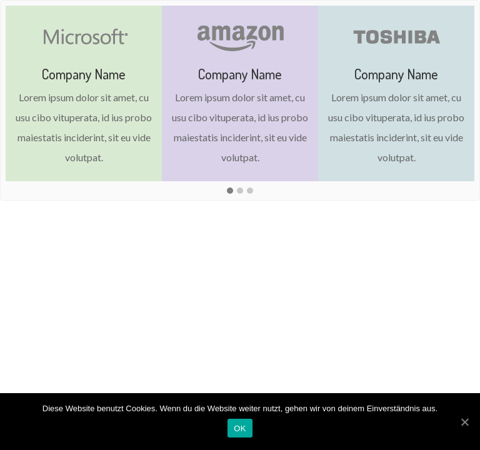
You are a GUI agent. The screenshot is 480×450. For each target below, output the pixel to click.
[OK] (464, 422)
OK (240, 428)
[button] (230, 191)
